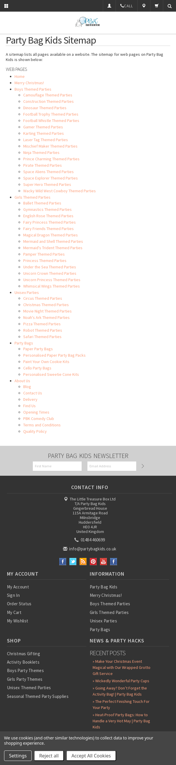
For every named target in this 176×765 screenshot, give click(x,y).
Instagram (113, 561)
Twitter (73, 561)
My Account (18, 587)
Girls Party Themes (24, 679)
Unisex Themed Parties (29, 687)
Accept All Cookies (91, 756)
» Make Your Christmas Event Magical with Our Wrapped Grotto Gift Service (121, 667)
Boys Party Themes (25, 670)
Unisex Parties (103, 621)
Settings (18, 756)
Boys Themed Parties (110, 603)
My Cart (14, 612)
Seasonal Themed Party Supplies (38, 696)
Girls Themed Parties (109, 612)
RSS (83, 561)
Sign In (13, 595)
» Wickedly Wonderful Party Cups (121, 680)
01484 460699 (90, 540)
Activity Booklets (23, 662)
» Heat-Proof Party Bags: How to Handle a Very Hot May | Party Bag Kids (121, 721)
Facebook (63, 561)
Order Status (19, 603)
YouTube (103, 561)
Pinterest (93, 561)
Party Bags (100, 629)
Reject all (49, 756)
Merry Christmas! (106, 595)
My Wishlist (17, 621)
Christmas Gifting (23, 653)
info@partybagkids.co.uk (90, 549)
